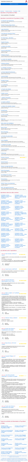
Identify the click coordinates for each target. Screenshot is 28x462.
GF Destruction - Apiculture (7, 37)
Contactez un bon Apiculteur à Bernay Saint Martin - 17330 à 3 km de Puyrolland (20, 197)
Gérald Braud (4, 110)
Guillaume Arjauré (5, 63)
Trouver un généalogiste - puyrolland (9, 459)
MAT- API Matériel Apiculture (7, 187)
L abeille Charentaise (6, 97)
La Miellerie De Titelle (6, 144)
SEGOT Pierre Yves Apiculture (8, 183)
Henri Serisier (8, 253)
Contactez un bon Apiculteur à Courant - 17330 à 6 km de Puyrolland (6, 208)
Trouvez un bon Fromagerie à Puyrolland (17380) (6, 439)
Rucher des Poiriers (9, 328)
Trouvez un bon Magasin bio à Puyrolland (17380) (20, 436)
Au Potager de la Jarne (6, 174)
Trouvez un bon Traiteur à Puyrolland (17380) (20, 426)
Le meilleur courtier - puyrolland (5, 460)
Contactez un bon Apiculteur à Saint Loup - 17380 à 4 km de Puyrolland (20, 202)
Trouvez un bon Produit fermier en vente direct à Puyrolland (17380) (6, 452)
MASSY (15, 317)
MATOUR (15, 269)
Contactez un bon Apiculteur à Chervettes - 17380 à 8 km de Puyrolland (20, 225)
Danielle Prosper (5, 80)
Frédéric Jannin (4, 93)
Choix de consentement (15, 456)
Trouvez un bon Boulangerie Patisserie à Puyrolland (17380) (6, 426)
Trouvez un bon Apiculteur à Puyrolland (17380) (21, 448)
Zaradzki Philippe (9, 356)
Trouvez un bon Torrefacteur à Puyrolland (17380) (20, 452)
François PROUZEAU (6, 50)
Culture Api (3, 153)
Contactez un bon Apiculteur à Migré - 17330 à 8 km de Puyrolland (7, 229)
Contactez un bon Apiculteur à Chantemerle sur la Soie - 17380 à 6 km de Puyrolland (21, 213)
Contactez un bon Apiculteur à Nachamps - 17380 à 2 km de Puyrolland (6, 197)
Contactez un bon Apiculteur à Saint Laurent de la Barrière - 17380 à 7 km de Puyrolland (7, 225)
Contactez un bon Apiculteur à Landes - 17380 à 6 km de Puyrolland (19, 208)
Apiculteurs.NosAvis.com (6, 1)
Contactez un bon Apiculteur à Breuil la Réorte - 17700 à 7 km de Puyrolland (7, 219)
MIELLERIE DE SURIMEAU (7, 123)
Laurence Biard (4, 76)
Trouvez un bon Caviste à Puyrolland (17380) (7, 436)
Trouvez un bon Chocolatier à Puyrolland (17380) (6, 444)
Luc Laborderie (4, 84)
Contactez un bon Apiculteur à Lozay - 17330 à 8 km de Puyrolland (21, 229)
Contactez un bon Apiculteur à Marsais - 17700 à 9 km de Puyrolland (20, 240)
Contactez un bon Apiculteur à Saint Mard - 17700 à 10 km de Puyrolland (20, 246)
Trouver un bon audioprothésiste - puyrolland (21, 459)
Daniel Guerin (8, 269)
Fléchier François (5, 157)
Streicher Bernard (9, 279)
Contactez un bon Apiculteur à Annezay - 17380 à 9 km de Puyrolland (6, 240)
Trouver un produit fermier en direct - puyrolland (14, 461)
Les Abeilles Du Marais (6, 67)
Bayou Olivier (4, 127)
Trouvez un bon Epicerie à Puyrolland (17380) (21, 431)
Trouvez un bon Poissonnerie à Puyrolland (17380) (21, 444)
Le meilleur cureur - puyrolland (6, 458)
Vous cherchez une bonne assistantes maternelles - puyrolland (18, 460)
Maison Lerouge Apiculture (7, 166)
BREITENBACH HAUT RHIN (8, 281)
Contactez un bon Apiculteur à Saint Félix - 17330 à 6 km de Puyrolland (6, 213)
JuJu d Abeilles (4, 140)
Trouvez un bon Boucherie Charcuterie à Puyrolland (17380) (7, 431)
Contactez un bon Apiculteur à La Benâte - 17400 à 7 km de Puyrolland (20, 219)
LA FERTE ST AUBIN (12, 376)
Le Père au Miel (4, 114)
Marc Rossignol (4, 131)
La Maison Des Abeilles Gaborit (8, 106)
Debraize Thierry (9, 317)
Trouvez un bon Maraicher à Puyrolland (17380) (7, 448)
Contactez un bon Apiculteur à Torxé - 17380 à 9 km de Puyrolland (21, 234)
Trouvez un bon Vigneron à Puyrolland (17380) (20, 439)
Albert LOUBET (8, 292)
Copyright (10, 456)
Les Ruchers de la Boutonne (7, 20)
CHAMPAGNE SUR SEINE (8, 330)
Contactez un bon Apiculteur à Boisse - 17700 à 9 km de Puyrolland (5, 235)
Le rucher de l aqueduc (6, 59)
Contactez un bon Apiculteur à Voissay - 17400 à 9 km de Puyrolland (6, 246)
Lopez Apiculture (5, 29)
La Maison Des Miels (5, 46)
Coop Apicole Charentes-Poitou (8, 33)
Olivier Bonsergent (5, 170)
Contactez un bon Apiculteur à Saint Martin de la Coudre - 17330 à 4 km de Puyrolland (6, 202)
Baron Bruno (8, 342)
